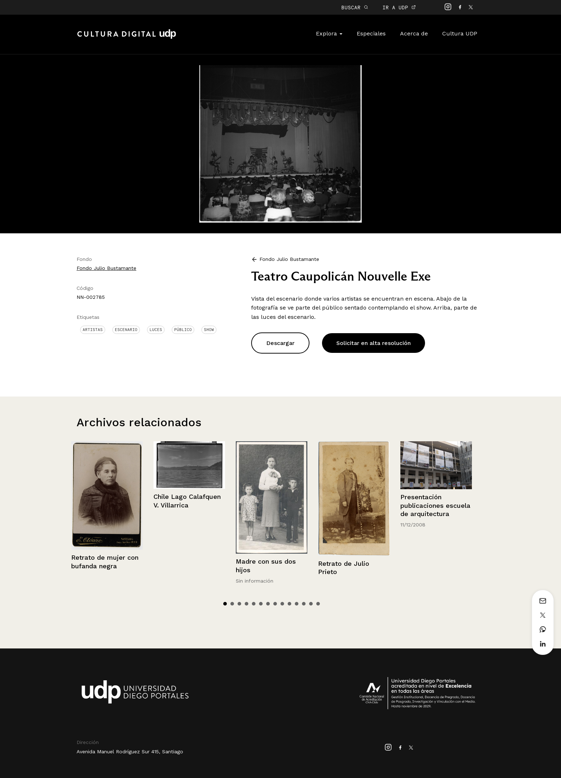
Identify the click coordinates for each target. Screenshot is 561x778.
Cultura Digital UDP (127, 38)
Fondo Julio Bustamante (106, 268)
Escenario (126, 329)
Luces (156, 329)
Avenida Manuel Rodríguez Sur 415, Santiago (130, 751)
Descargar (280, 343)
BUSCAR (354, 7)
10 (289, 604)
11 (296, 604)
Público (183, 329)
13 (311, 604)
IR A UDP (399, 7)
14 (318, 604)
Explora (329, 33)
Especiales (371, 33)
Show (209, 329)
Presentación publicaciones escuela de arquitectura (435, 505)
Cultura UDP (459, 33)
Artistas (93, 329)
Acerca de (414, 33)
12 (304, 604)
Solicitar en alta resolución (373, 343)
